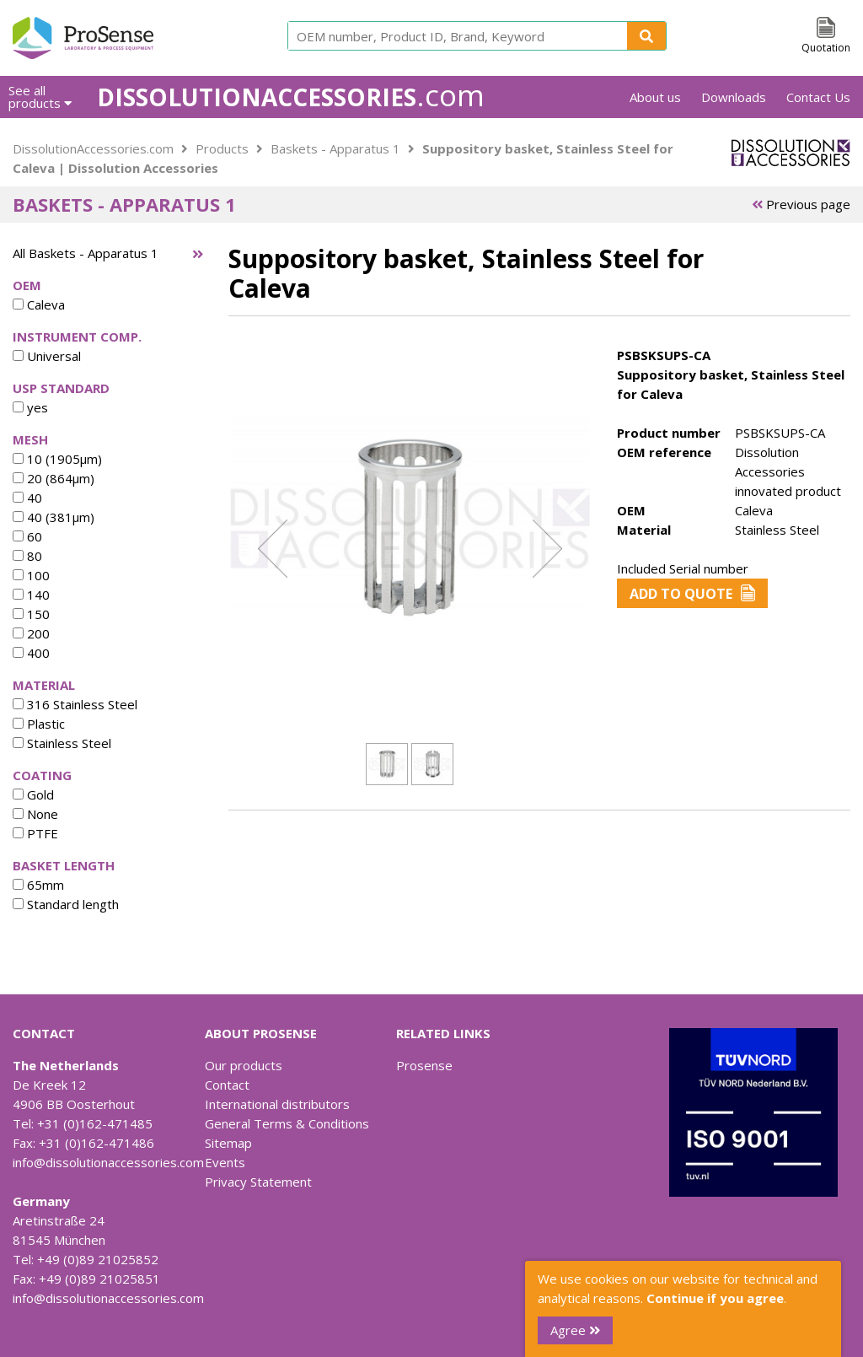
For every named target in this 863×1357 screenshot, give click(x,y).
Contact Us (818, 97)
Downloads (733, 97)
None (35, 813)
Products (222, 148)
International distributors (277, 1104)
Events (225, 1162)
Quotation (825, 47)
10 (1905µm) (57, 458)
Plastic (39, 723)
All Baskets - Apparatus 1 (85, 253)
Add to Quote (692, 593)
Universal (47, 355)
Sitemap (228, 1142)
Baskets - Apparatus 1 (335, 148)
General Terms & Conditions (287, 1123)
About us (655, 97)
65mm (38, 884)
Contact (227, 1084)
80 (27, 555)
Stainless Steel (62, 743)
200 (31, 633)
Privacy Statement (258, 1181)
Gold (33, 794)
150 (31, 614)
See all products (40, 96)
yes (30, 407)
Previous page (801, 204)
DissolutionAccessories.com (93, 148)
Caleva (39, 304)
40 (27, 497)
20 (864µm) (53, 478)
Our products (243, 1065)
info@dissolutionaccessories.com (108, 1162)
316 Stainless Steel (75, 704)
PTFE (35, 833)
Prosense (424, 1065)
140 (31, 594)
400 (31, 652)
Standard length (66, 904)
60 (27, 536)
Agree (575, 1330)
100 (31, 575)
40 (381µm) (53, 517)
